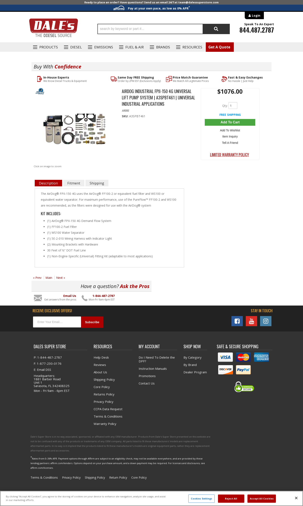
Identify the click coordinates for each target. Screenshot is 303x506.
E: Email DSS (42, 369)
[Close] (296, 498)
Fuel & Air (134, 47)
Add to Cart (230, 122)
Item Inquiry (230, 136)
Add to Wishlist (230, 130)
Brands (163, 47)
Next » (60, 278)
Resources (192, 47)
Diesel (76, 47)
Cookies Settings (201, 498)
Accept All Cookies (262, 498)
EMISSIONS (103, 47)
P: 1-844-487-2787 (48, 357)
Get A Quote (219, 47)
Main (48, 278)
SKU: (125, 116)
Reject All (231, 498)
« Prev (37, 278)
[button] (163, 29)
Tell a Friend (230, 142)
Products (48, 47)
